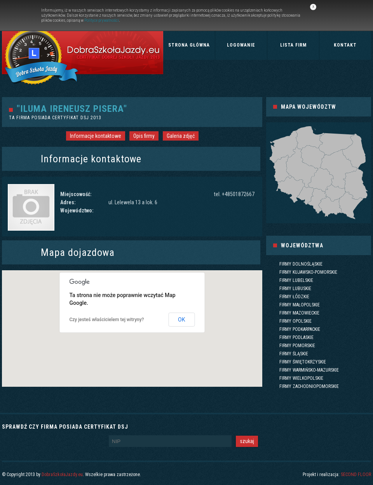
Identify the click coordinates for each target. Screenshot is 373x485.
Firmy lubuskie (295, 288)
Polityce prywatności (101, 20)
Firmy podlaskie (296, 337)
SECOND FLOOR (356, 474)
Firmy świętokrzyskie (302, 362)
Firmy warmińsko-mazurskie (309, 370)
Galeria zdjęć (181, 136)
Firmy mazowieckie (299, 313)
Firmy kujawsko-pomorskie (308, 272)
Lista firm (293, 45)
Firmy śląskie (293, 353)
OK (181, 319)
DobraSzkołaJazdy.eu (62, 474)
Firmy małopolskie (299, 305)
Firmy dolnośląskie (300, 264)
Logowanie (241, 45)
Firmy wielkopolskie (301, 378)
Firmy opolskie (295, 321)
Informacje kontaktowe (95, 136)
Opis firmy (144, 136)
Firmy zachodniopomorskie (309, 386)
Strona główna (189, 45)
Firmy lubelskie (296, 280)
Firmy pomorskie (297, 345)
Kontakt (345, 45)
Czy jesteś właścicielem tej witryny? (107, 319)
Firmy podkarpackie (299, 329)
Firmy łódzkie (294, 296)
